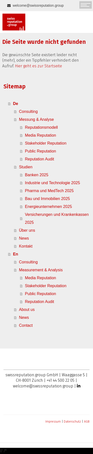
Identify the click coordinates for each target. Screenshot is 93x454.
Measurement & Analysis (41, 270)
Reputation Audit (39, 159)
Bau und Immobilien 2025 (47, 199)
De (15, 103)
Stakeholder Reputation (45, 143)
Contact (26, 325)
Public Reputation (40, 151)
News (24, 238)
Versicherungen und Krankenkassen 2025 (57, 218)
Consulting (28, 111)
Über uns (27, 230)
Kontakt (25, 246)
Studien (25, 167)
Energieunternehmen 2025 (48, 206)
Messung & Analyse (36, 119)
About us (27, 309)
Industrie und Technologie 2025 (52, 183)
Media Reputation (40, 135)
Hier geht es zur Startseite (38, 66)
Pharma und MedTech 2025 (49, 191)
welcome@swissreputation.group (38, 5)
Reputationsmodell (41, 127)
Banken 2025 (36, 175)
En (15, 254)
